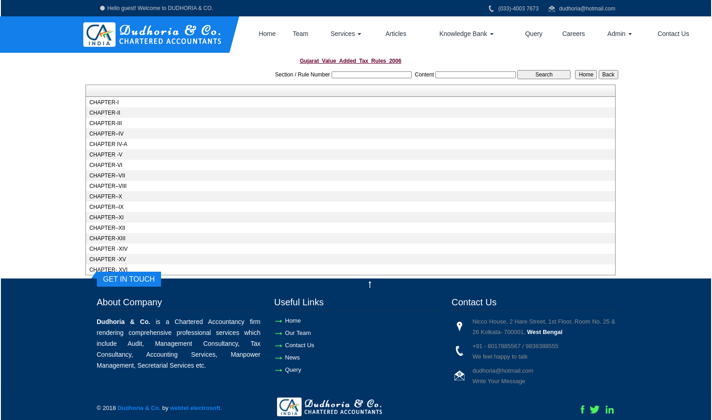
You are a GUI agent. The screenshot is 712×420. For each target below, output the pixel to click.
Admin (619, 33)
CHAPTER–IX (106, 207)
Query (533, 33)
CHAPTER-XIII (107, 238)
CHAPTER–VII (107, 175)
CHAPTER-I (104, 102)
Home (267, 33)
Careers (573, 33)
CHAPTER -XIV (108, 249)
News (292, 357)
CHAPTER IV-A (108, 144)
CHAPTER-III (105, 123)
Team (300, 33)
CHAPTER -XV (107, 259)
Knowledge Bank (466, 33)
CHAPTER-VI (105, 165)
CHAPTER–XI (106, 217)
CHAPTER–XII (107, 228)
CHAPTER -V (105, 155)
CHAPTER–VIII (107, 186)
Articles (395, 33)
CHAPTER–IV (106, 134)
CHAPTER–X (105, 196)
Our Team (298, 332)
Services (345, 33)
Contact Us (673, 33)
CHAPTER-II (104, 113)
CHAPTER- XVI (108, 270)
